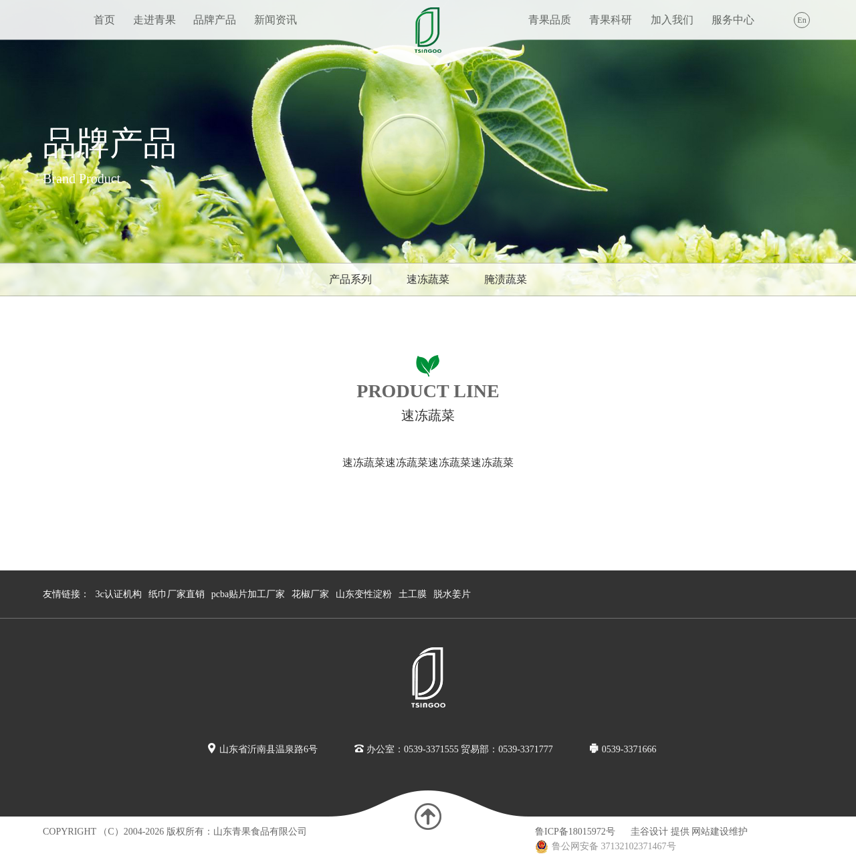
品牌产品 (214, 19)
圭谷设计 (649, 832)
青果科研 (610, 19)
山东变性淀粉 (364, 594)
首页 (104, 19)
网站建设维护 (719, 832)
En (801, 20)
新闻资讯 (275, 19)
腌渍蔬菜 (505, 279)
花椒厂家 (310, 594)
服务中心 (733, 19)
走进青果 (154, 19)
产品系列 (350, 279)
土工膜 (413, 594)
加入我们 (672, 19)
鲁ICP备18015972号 (575, 832)
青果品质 (549, 19)
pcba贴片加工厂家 (248, 594)
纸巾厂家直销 (176, 594)
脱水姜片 (452, 594)
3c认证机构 (119, 594)
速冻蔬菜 (428, 279)
